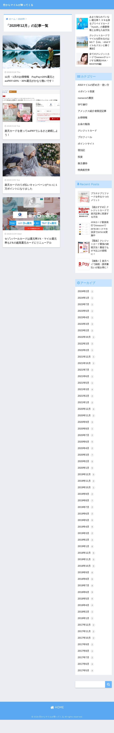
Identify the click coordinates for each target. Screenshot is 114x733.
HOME (57, 720)
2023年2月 (86, 339)
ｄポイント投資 (86, 96)
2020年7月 (86, 445)
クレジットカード (88, 136)
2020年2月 (86, 471)
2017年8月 (86, 664)
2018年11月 (87, 571)
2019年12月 (87, 484)
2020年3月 (86, 465)
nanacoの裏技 (86, 103)
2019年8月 (86, 511)
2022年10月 (87, 345)
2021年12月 (87, 365)
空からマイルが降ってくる (25, 4)
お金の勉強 (84, 130)
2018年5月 (86, 611)
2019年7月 (86, 518)
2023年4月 (86, 325)
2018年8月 (86, 591)
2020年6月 (86, 451)
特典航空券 (84, 176)
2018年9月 (86, 584)
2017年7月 (86, 670)
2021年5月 (86, 392)
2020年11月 (87, 425)
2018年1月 (86, 630)
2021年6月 (86, 385)
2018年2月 (86, 624)
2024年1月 (86, 305)
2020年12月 (87, 418)
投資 (80, 163)
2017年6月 (86, 677)
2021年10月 (87, 372)
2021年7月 (86, 378)
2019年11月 (87, 491)
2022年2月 (86, 358)
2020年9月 (86, 431)
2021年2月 (86, 405)
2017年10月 (87, 650)
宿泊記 (81, 156)
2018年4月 (86, 617)
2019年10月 (87, 498)
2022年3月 (86, 352)
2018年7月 (86, 597)
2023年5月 (86, 319)
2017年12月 (87, 637)
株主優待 (83, 169)
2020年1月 (86, 478)
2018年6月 (86, 604)
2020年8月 (86, 438)
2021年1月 (86, 412)
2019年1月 (86, 557)
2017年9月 (86, 657)
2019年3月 (86, 544)
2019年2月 (86, 551)
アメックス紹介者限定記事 (93, 116)
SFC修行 (83, 110)
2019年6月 (86, 524)
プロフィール (85, 143)
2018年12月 (87, 564)
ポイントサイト (86, 149)
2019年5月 (86, 531)
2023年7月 (86, 312)
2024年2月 (86, 299)
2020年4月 (86, 458)
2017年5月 (86, 683)
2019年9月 (86, 504)
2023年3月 (86, 332)
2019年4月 (86, 538)
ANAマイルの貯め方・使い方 (93, 88)
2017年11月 (87, 644)
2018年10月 (87, 577)
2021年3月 (86, 398)
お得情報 (83, 123)
